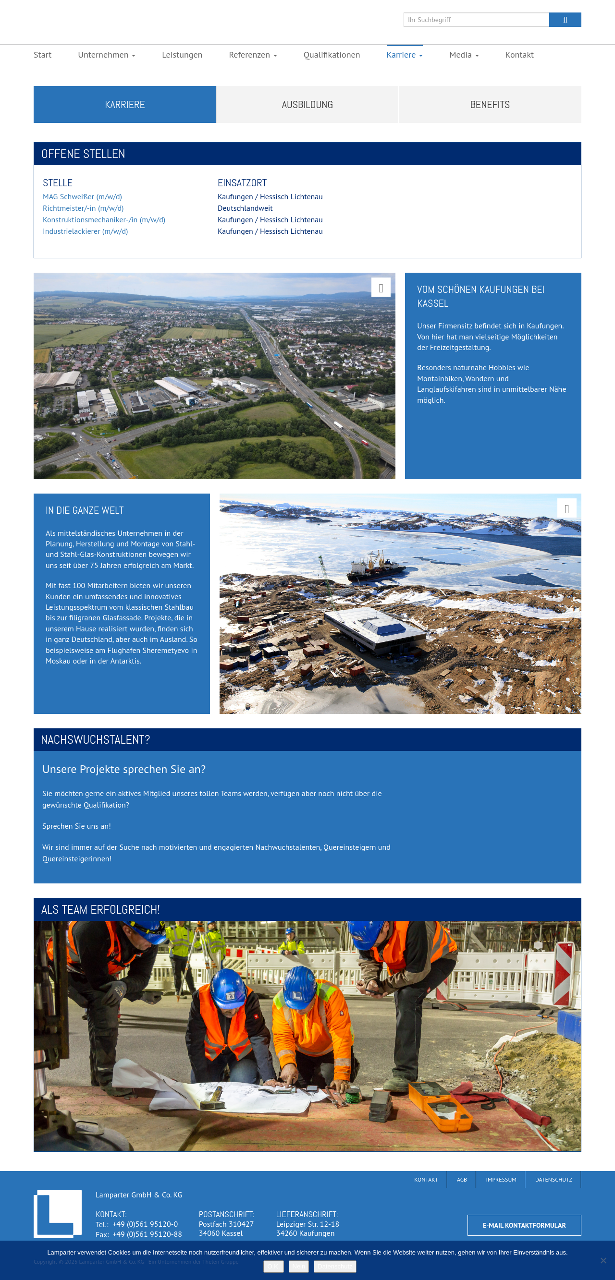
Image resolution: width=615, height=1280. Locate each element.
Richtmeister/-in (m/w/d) (83, 208)
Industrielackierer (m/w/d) (85, 231)
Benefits (490, 104)
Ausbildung (307, 104)
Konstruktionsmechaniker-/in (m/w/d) (104, 219)
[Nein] (603, 1260)
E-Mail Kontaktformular (524, 1225)
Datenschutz (335, 1266)
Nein (299, 1266)
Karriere (125, 104)
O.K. (273, 1266)
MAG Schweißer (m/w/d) (82, 196)
